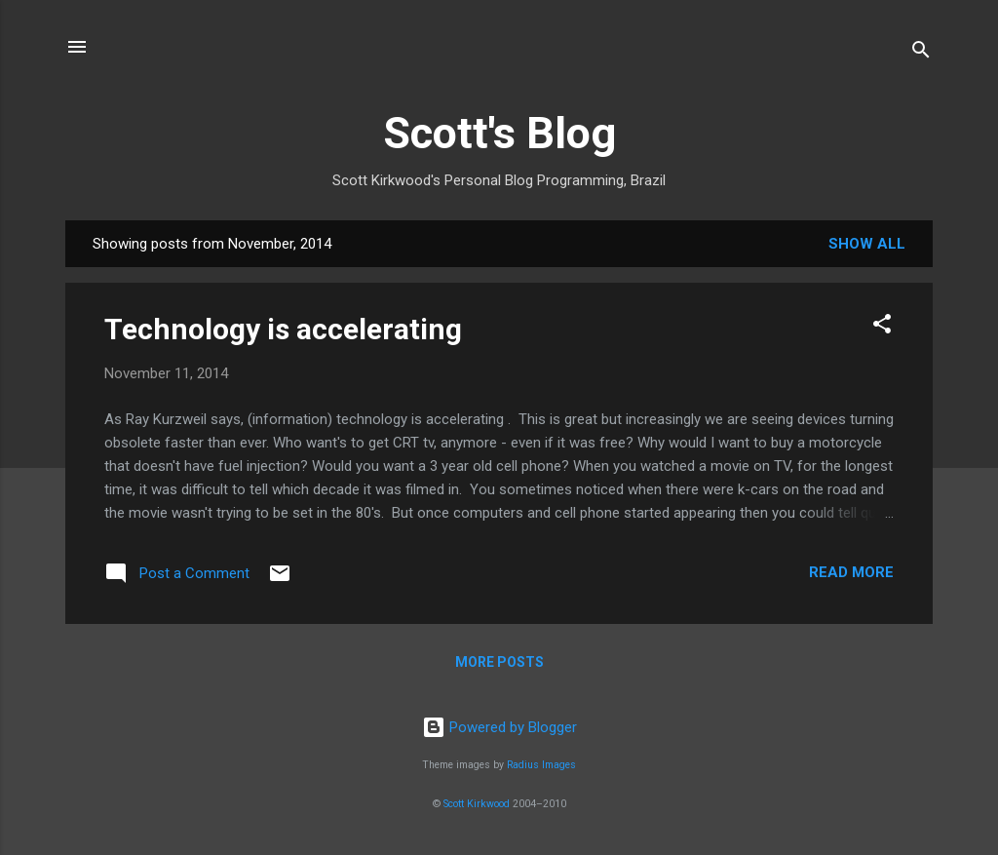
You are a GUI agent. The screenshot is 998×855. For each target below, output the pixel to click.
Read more (851, 572)
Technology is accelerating (283, 329)
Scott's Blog (499, 133)
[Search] (921, 53)
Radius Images (541, 764)
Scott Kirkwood (476, 803)
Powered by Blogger (499, 727)
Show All (866, 244)
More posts (499, 662)
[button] (882, 327)
